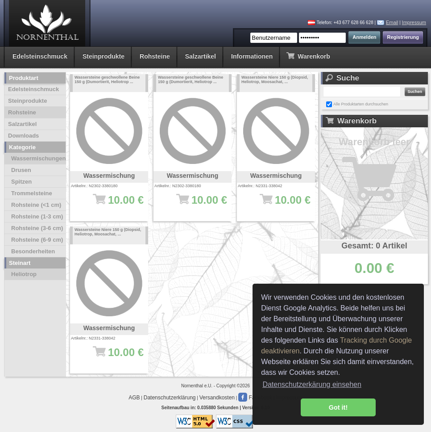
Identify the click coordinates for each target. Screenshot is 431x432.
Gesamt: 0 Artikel (374, 245)
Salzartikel (200, 56)
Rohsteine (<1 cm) (36, 204)
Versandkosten (217, 397)
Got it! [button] (338, 407)
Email (392, 22)
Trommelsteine (31, 193)
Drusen (21, 170)
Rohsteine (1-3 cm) (37, 216)
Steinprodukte (103, 56)
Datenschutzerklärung (170, 397)
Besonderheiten (33, 251)
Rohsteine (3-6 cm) (37, 228)
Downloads (23, 135)
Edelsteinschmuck (39, 56)
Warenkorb (308, 55)
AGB (134, 397)
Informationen (252, 56)
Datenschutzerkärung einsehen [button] (311, 384)
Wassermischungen (38, 158)
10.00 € (113, 204)
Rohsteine (155, 56)
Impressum (414, 22)
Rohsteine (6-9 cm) (37, 239)
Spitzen (21, 181)
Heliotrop (24, 274)
